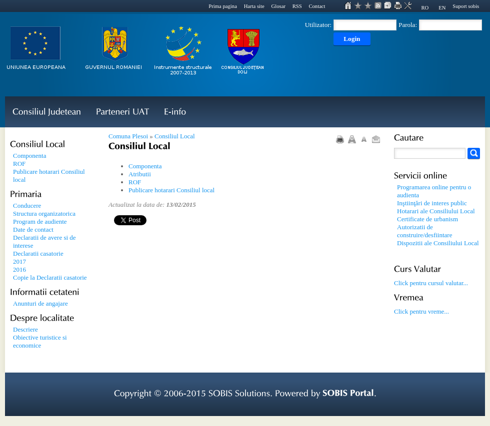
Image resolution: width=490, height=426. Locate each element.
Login (352, 38)
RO (424, 7)
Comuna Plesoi (128, 136)
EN (442, 7)
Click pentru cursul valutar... (431, 283)
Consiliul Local (174, 136)
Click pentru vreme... (421, 311)
